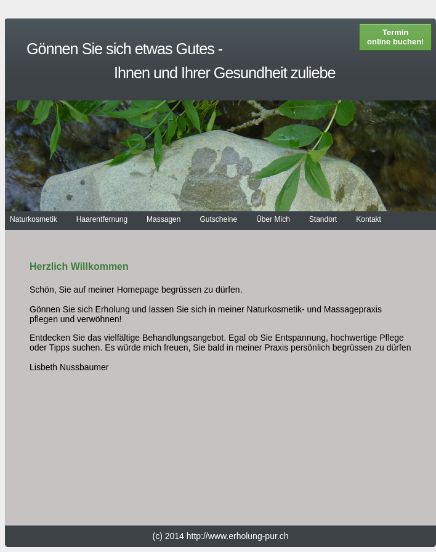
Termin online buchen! (395, 37)
